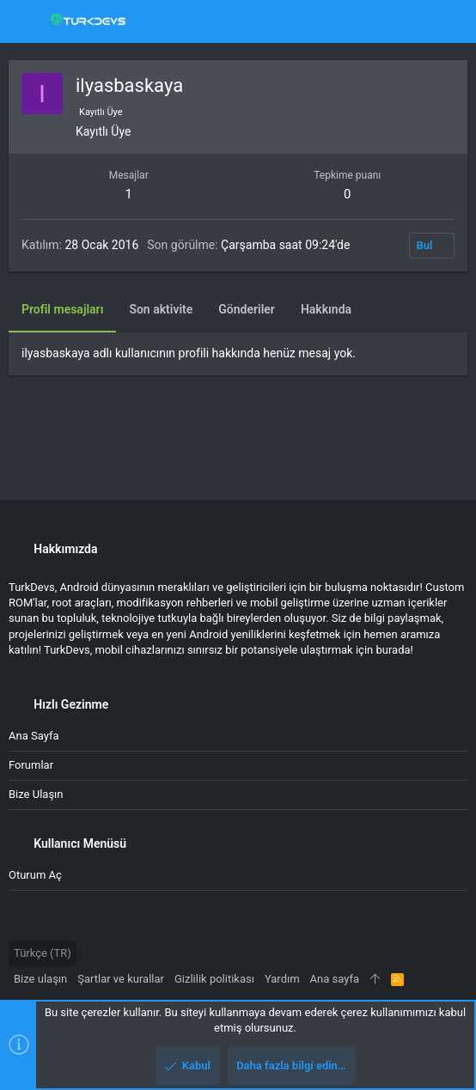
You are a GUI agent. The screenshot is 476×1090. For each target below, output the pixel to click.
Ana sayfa (33, 735)
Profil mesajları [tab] (62, 309)
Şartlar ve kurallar (120, 978)
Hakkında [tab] (326, 309)
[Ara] (450, 21)
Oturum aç (35, 874)
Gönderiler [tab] (246, 309)
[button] (26, 21)
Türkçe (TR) (42, 953)
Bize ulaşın (36, 794)
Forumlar (31, 764)
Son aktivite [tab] (160, 309)
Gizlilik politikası (214, 978)
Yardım (282, 978)
